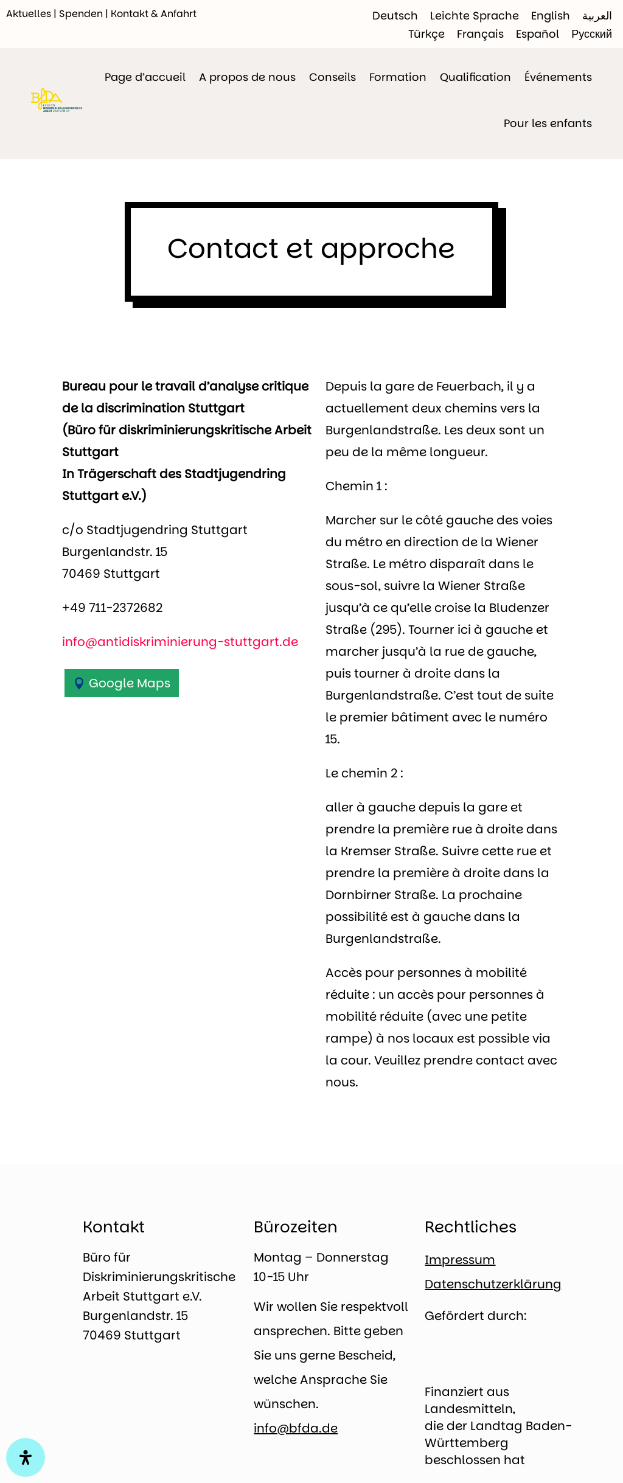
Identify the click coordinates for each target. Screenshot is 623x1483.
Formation (397, 77)
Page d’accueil (145, 77)
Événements (558, 77)
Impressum (460, 1259)
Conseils (332, 77)
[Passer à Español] (537, 34)
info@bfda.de (296, 1428)
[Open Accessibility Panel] (25, 1457)
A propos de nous (247, 77)
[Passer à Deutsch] (395, 16)
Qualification (475, 77)
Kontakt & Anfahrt (154, 14)
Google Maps (129, 683)
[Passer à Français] (480, 34)
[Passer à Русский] (591, 34)
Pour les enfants (548, 123)
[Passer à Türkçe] (426, 34)
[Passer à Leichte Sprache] (474, 16)
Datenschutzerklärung (493, 1284)
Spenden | (85, 14)
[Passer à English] (550, 16)
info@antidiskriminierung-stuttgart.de (180, 641)
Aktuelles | (32, 14)
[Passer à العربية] (597, 16)
